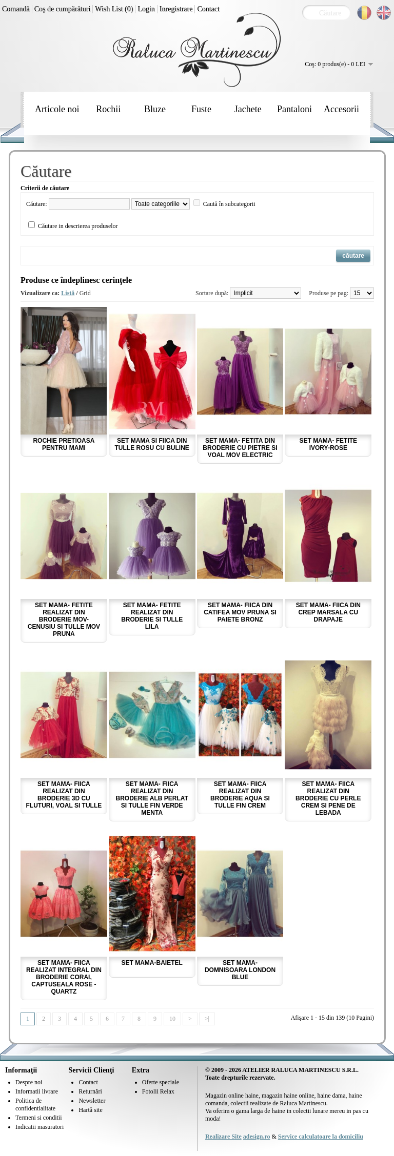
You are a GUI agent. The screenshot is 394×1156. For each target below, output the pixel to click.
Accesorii (341, 109)
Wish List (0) (114, 9)
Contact (208, 9)
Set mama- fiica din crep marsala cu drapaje (328, 612)
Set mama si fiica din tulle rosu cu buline (152, 444)
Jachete (248, 109)
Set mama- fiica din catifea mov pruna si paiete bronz (240, 612)
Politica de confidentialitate (35, 1104)
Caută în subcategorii (229, 204)
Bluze (155, 109)
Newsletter (91, 1100)
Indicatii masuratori (39, 1126)
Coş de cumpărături (62, 9)
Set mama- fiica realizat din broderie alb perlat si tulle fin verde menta (152, 798)
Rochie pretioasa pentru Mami (63, 444)
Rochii (108, 109)
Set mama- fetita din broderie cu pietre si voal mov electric (240, 448)
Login (145, 9)
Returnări (90, 1091)
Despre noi (28, 1082)
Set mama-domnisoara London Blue (240, 970)
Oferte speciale (160, 1082)
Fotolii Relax (158, 1091)
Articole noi (57, 109)
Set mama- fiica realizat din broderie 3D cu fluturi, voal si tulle (64, 794)
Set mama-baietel (152, 962)
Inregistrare (176, 9)
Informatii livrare (36, 1091)
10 (172, 1018)
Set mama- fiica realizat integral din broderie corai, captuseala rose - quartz (64, 977)
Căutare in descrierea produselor (78, 226)
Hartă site (90, 1109)
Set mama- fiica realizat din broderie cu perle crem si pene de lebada (328, 798)
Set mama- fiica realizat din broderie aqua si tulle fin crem (240, 794)
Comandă (16, 9)
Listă (67, 293)
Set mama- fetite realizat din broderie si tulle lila (152, 616)
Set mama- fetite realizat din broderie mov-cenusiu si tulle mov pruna (64, 619)
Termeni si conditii (38, 1117)
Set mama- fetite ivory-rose (328, 444)
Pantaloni (294, 109)
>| (207, 1018)
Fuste (201, 109)
